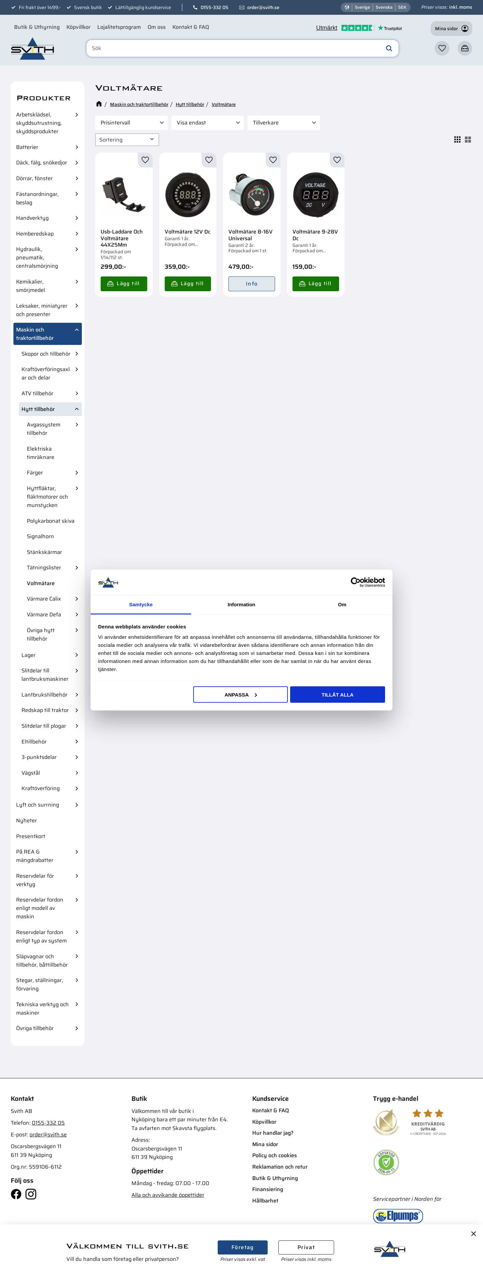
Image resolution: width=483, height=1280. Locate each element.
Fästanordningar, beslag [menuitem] (37, 198)
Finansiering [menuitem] (267, 1189)
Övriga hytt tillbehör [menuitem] (41, 634)
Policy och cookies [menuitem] (274, 1155)
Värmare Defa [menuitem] (44, 614)
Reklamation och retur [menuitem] (280, 1167)
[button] (442, 48)
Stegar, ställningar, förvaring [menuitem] (39, 984)
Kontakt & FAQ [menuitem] (190, 27)
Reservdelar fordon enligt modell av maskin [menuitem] (39, 908)
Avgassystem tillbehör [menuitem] (43, 428)
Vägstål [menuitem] (30, 773)
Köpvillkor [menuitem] (78, 27)
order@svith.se (263, 7)
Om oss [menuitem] (157, 27)
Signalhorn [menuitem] (40, 536)
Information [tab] (242, 604)
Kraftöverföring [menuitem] (40, 788)
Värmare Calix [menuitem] (44, 599)
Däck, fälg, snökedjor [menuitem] (41, 162)
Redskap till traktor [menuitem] (45, 710)
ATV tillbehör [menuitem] (37, 393)
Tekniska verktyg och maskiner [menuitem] (42, 1008)
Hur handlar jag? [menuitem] (272, 1133)
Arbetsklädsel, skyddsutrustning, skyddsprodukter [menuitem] (39, 123)
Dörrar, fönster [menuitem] (34, 178)
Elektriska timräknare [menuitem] (40, 453)
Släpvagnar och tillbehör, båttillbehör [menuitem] (42, 960)
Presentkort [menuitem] (30, 836)
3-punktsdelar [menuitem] (39, 757)
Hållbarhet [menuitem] (265, 1200)
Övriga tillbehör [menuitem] (35, 1028)
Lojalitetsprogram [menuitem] (119, 27)
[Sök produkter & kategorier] (242, 48)
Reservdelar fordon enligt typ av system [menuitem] (41, 936)
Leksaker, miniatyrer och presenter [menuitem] (41, 310)
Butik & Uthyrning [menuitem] (37, 27)
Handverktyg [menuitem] (32, 218)
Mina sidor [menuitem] (265, 1144)
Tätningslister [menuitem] (44, 567)
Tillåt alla (338, 694)
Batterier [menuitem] (27, 147)
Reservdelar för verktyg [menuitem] (35, 880)
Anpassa (240, 694)
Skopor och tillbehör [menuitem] (45, 354)
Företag (242, 1247)
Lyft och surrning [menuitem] (37, 805)
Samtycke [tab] (141, 604)
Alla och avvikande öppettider (167, 1195)
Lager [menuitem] (28, 655)
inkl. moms (460, 7)
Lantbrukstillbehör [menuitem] (44, 694)
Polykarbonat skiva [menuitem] (50, 521)
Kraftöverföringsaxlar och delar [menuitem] (45, 373)
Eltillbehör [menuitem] (34, 741)
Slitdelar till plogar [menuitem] (43, 726)
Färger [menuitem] (35, 472)
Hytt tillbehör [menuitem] (38, 409)
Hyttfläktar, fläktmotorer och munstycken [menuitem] (47, 496)
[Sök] (389, 48)
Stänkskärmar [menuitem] (44, 552)
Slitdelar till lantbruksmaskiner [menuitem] (44, 674)
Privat (306, 1247)
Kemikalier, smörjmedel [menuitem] (30, 285)
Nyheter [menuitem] (26, 820)
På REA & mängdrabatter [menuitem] (34, 856)
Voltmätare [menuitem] (41, 583)
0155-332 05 (214, 7)
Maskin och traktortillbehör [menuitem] (35, 333)
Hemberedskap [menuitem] (35, 233)
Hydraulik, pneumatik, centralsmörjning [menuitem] (37, 257)
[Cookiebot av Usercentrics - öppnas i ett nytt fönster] (355, 582)
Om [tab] (342, 604)
